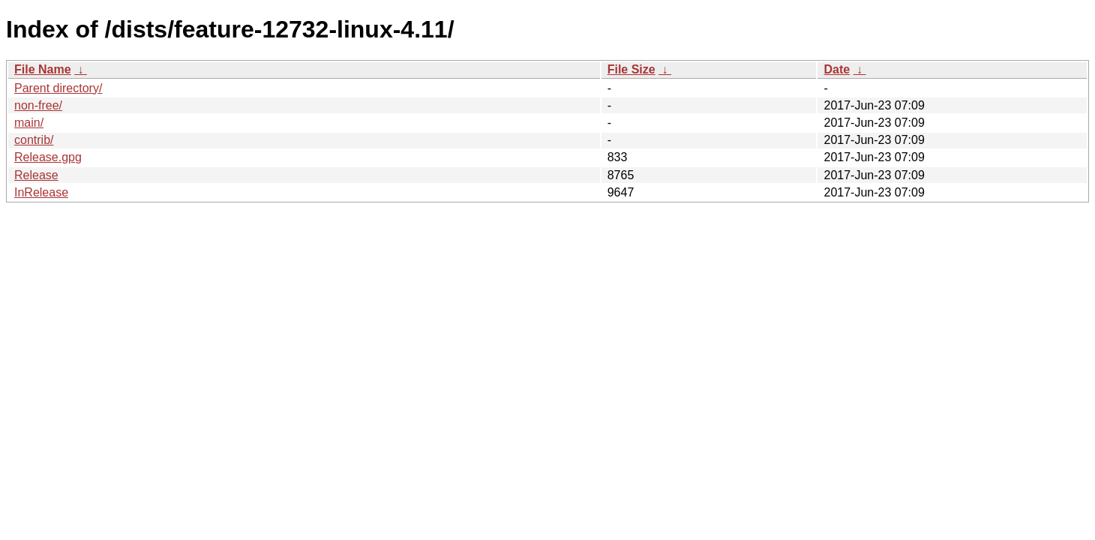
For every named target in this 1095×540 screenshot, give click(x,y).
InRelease (41, 192)
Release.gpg (48, 157)
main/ (29, 122)
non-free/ (38, 105)
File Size (632, 69)
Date (837, 69)
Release (36, 175)
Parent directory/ (58, 88)
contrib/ (33, 140)
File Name (42, 69)
